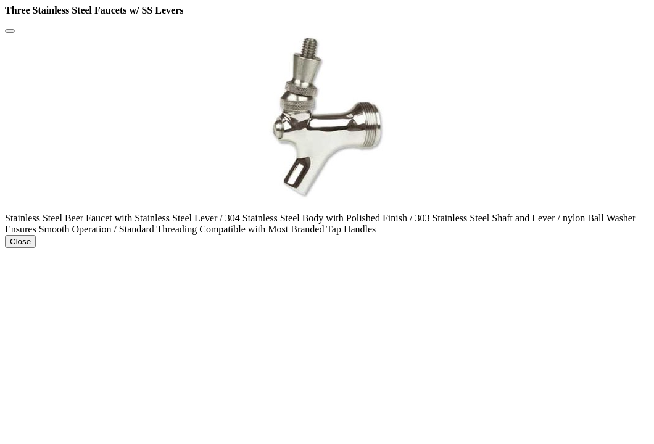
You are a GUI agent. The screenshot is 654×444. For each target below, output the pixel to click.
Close (20, 241)
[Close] (10, 31)
